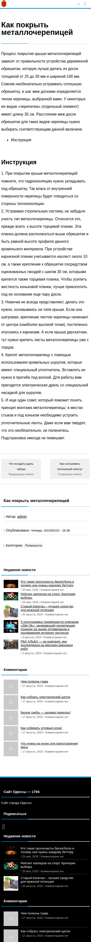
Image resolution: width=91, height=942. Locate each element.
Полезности (33, 545)
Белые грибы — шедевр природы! (46, 712)
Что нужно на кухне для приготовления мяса (49, 745)
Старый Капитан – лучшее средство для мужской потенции (47, 608)
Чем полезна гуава (34, 681)
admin (22, 516)
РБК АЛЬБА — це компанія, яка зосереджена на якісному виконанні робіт (47, 645)
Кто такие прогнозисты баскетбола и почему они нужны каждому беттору (47, 583)
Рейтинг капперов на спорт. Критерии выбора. (48, 595)
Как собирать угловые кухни (41, 728)
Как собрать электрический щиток (45, 697)
